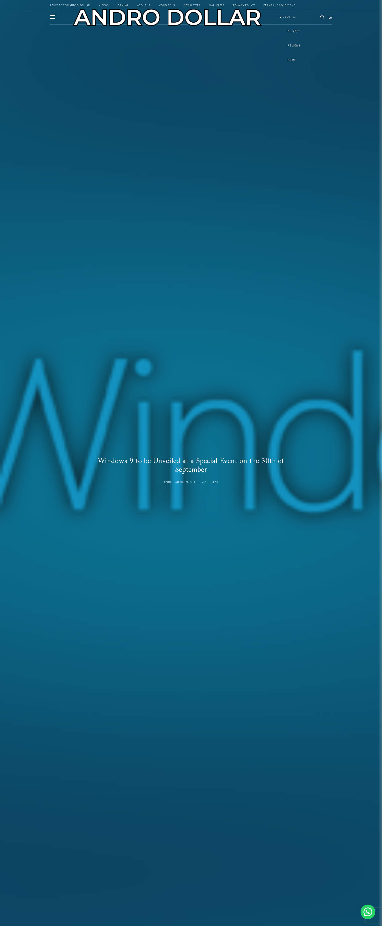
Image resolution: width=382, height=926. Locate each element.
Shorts (293, 31)
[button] (330, 17)
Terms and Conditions (279, 5)
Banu (167, 482)
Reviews (293, 45)
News (291, 60)
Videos (285, 17)
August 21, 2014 (185, 482)
